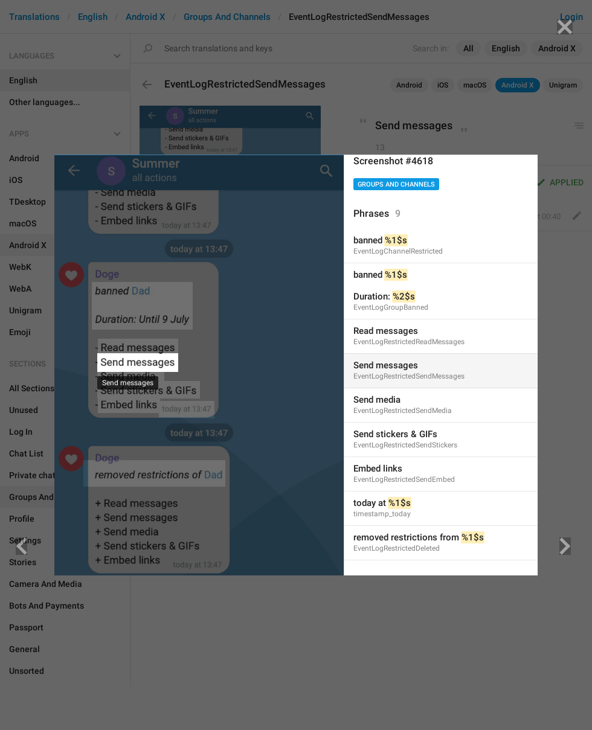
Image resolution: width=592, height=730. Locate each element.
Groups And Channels (396, 184)
